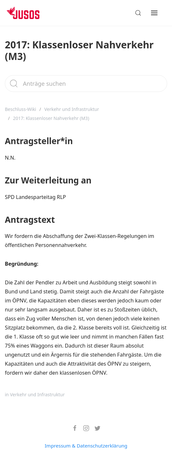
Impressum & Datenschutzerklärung (86, 445)
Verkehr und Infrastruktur (71, 109)
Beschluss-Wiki (20, 109)
